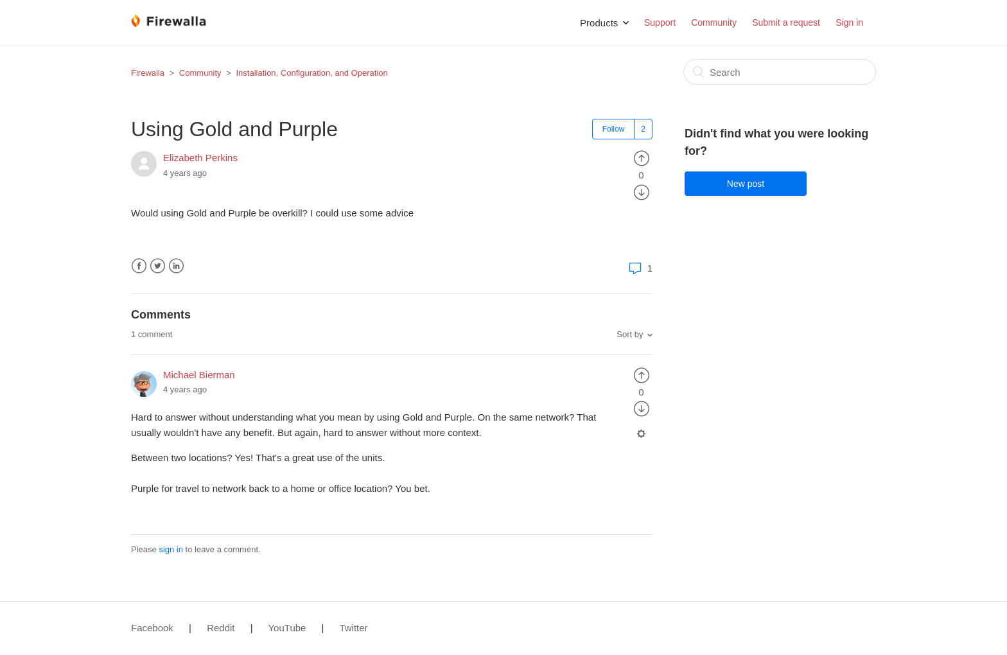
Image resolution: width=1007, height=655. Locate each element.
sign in (171, 549)
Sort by (630, 334)
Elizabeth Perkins (200, 157)
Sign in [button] (849, 22)
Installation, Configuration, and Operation (311, 73)
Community (714, 22)
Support (660, 22)
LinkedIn (176, 266)
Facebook (139, 266)
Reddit (220, 627)
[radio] (641, 157)
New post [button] (745, 184)
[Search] (779, 72)
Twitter (158, 266)
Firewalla (147, 73)
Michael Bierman (199, 374)
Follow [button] (613, 129)
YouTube (287, 627)
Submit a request (786, 22)
